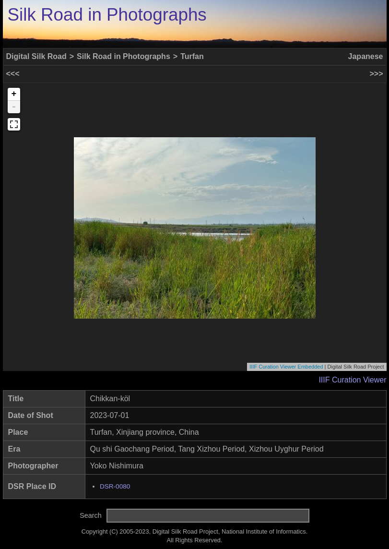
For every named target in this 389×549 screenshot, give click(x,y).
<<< (13, 74)
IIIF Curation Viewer (352, 380)
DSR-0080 (115, 486)
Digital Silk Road (36, 56)
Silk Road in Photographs (107, 14)
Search (91, 515)
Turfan (192, 56)
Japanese (365, 56)
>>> (376, 74)
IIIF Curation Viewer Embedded (286, 367)
